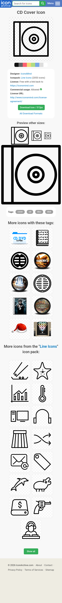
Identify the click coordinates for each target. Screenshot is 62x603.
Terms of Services (34, 569)
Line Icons (26, 77)
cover (20, 211)
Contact (48, 565)
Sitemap (50, 569)
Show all (31, 551)
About (39, 565)
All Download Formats (31, 113)
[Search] (42, 3)
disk (49, 211)
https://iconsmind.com (22, 85)
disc (39, 211)
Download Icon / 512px (31, 107)
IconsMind (26, 73)
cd (30, 211)
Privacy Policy (15, 569)
